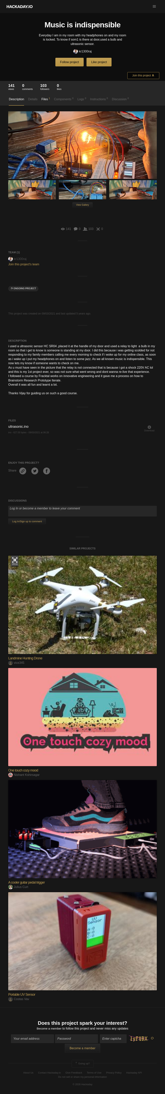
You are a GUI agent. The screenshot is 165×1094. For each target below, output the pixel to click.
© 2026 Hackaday (82, 1084)
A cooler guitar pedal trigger (26, 882)
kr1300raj (82, 51)
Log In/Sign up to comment (27, 521)
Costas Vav (18, 999)
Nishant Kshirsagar (24, 774)
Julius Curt (18, 887)
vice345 (16, 662)
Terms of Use (94, 1072)
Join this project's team (23, 264)
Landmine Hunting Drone (25, 658)
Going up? (82, 1064)
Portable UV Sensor (21, 994)
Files (45, 99)
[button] (154, 6)
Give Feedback (74, 1072)
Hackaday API (134, 1072)
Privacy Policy (114, 1072)
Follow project (69, 62)
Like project (99, 62)
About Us (28, 1072)
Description (16, 99)
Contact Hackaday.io (49, 1072)
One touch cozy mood (23, 770)
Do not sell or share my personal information (82, 1077)
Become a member (49, 1028)
